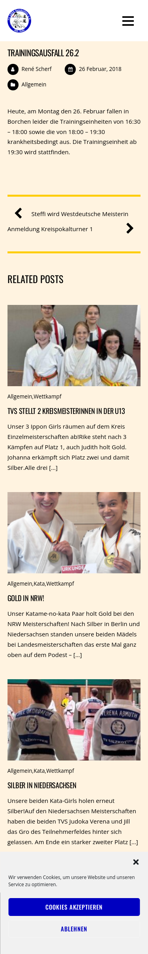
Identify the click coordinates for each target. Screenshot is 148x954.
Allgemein (34, 84)
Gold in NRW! (25, 597)
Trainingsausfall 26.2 (43, 52)
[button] (136, 862)
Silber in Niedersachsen (42, 785)
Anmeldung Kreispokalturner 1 (67, 229)
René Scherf (37, 69)
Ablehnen (74, 928)
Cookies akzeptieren (73, 906)
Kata (39, 583)
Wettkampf (47, 396)
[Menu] (128, 20)
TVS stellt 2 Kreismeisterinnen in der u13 (66, 410)
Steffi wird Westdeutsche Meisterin (74, 214)
